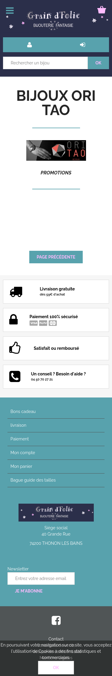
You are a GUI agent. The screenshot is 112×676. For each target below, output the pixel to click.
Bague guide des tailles (33, 480)
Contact (56, 639)
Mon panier (21, 466)
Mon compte (22, 452)
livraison (18, 425)
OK (56, 667)
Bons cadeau (23, 411)
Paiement (19, 439)
